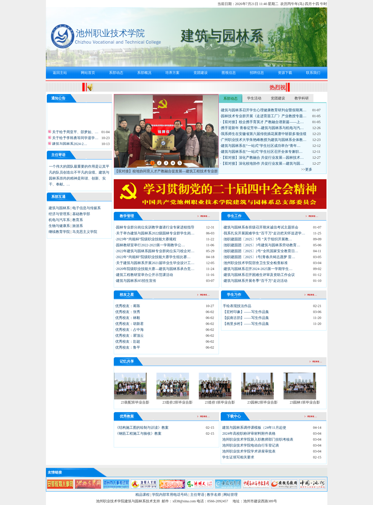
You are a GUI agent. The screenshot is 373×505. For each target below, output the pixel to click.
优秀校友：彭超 (127, 341)
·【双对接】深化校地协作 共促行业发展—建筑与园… (262, 163)
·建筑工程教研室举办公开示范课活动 (144, 275)
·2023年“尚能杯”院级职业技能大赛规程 (145, 239)
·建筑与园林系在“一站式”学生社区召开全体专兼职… (261, 152)
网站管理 (230, 495)
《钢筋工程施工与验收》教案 (138, 433)
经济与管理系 (59, 214)
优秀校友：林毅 (127, 318)
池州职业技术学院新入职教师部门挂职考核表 (257, 439)
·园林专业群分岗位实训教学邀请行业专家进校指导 (154, 227)
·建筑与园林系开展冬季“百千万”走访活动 (255, 281)
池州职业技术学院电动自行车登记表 (250, 445)
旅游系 (77, 226)
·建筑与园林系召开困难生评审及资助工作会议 (259, 275)
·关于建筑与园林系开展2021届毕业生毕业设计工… (154, 263)
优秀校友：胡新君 (129, 324)
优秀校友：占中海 (129, 330)
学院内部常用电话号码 (170, 495)
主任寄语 (197, 495)
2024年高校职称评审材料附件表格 (249, 433)
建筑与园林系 (59, 208)
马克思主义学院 (84, 232)
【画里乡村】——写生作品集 (246, 324)
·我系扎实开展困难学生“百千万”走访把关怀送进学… (264, 233)
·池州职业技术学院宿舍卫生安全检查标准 (255, 263)
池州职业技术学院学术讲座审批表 (249, 451)
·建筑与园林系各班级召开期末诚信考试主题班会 (260, 227)
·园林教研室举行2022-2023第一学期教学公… (150, 245)
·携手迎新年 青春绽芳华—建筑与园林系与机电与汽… (262, 128)
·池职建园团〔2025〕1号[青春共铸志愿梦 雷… (259, 257)
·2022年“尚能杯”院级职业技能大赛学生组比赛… (152, 257)
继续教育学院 (59, 232)
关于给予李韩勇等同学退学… (74, 139)
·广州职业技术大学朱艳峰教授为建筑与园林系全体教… (263, 140)
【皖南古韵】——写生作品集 (246, 318)
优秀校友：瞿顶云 (129, 336)
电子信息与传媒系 (86, 208)
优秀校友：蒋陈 (127, 306)
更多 (308, 169)
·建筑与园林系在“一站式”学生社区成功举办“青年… (260, 146)
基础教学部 (81, 214)
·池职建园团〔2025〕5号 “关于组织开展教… (257, 239)
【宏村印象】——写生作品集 (246, 312)
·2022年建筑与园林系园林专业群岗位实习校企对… (154, 251)
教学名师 (214, 495)
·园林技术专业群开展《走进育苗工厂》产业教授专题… (263, 116)
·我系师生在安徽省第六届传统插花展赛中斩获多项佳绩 (263, 134)
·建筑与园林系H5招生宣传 (135, 281)
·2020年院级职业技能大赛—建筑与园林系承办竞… (154, 269)
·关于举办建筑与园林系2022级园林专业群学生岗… (154, 233)
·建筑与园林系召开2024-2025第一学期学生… (257, 269)
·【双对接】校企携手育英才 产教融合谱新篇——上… (262, 122)
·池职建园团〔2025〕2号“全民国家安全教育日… (260, 251)
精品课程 (142, 495)
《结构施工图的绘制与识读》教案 (142, 427)
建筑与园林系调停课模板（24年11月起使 (254, 427)
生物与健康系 (59, 226)
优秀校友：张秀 (127, 312)
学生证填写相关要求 (238, 457)
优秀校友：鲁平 (127, 347)
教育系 (77, 220)
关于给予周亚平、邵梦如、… (74, 133)
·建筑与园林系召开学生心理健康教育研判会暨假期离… (263, 110)
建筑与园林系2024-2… (69, 145)
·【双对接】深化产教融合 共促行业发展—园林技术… (262, 157)
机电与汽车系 (59, 220)
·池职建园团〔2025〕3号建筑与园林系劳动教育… (261, 245)
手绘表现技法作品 (237, 306)
